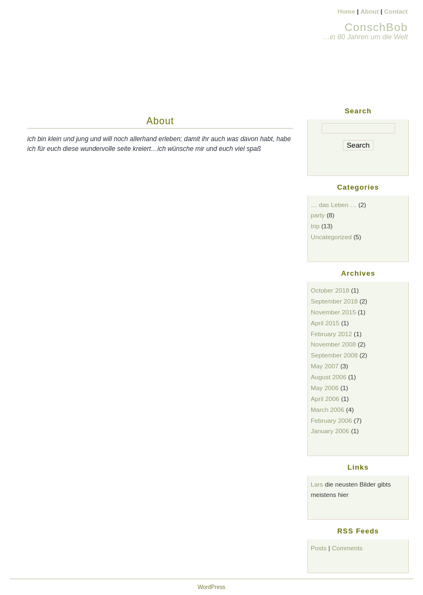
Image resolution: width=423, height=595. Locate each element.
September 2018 (334, 301)
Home (346, 11)
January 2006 (330, 430)
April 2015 (325, 322)
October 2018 (330, 290)
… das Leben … (333, 204)
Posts (319, 547)
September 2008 (334, 355)
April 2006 (325, 398)
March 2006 (328, 409)
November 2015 (333, 311)
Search (358, 111)
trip (315, 225)
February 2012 (331, 333)
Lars (317, 484)
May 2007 (325, 365)
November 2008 (333, 344)
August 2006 (328, 376)
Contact (396, 11)
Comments (347, 547)
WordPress (211, 587)
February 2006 (331, 420)
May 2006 (325, 387)
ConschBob (376, 27)
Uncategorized (331, 236)
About (369, 11)
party (318, 214)
